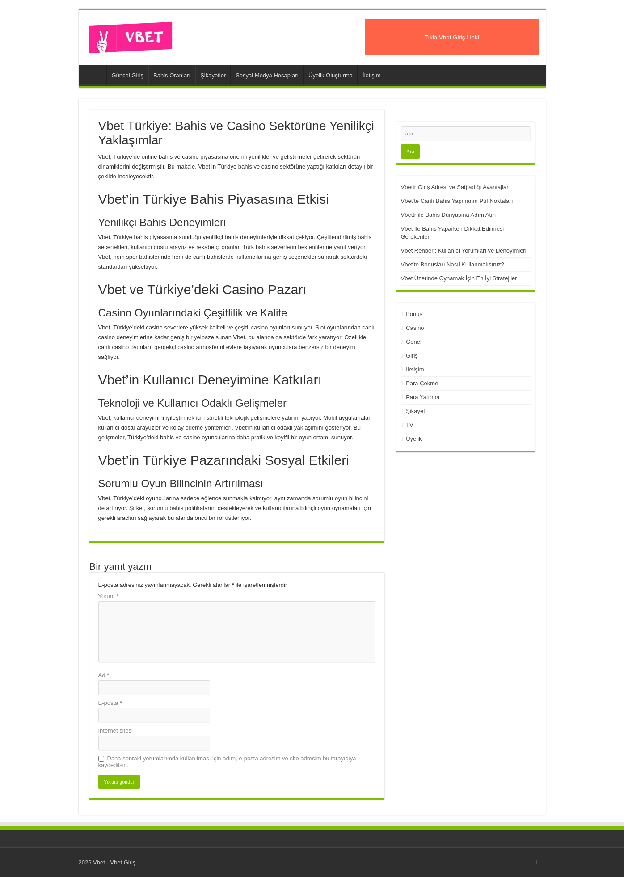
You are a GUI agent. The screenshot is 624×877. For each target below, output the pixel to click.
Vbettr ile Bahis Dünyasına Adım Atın (448, 214)
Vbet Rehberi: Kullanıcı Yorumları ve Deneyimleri (464, 250)
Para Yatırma (422, 397)
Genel (414, 341)
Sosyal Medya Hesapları (267, 75)
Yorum (108, 596)
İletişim (371, 75)
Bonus (414, 314)
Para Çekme (422, 383)
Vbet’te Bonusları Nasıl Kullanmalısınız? (452, 264)
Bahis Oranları (171, 75)
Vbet (94, 74)
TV (409, 425)
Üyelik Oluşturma (330, 75)
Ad (104, 675)
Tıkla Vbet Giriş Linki (451, 37)
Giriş (412, 355)
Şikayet (415, 411)
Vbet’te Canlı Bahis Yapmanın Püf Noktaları (457, 201)
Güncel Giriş (128, 75)
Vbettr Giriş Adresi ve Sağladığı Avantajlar (455, 187)
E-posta (110, 703)
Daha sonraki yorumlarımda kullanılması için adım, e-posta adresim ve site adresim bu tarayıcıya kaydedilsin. (227, 761)
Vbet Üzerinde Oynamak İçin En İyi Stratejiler (459, 278)
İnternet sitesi (115, 730)
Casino (415, 328)
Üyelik (414, 438)
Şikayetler (213, 75)
